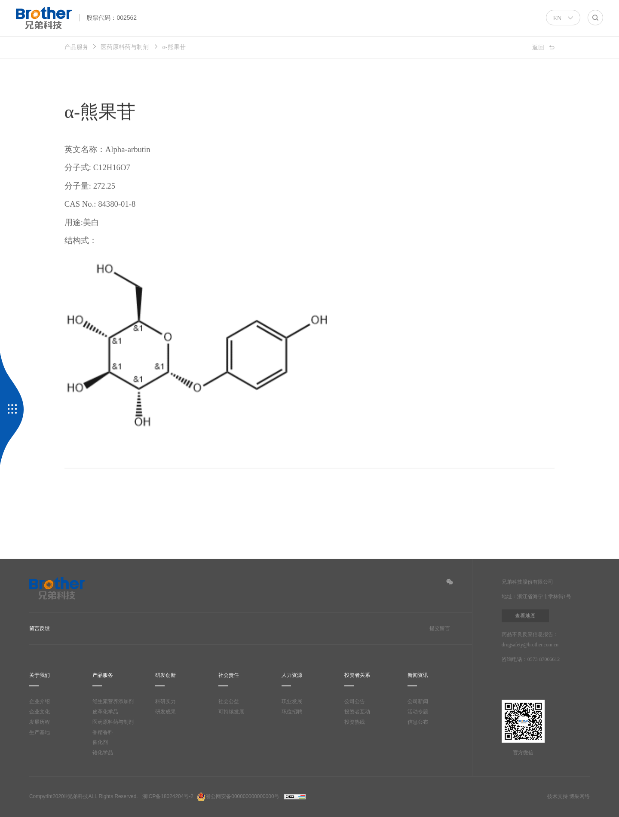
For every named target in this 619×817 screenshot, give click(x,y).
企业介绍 (39, 701)
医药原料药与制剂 (125, 47)
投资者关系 (357, 675)
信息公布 (418, 722)
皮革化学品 (105, 712)
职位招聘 (292, 712)
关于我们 (39, 675)
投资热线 (354, 722)
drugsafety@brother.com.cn (534, 645)
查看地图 (525, 615)
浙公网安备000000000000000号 (238, 796)
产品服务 (76, 47)
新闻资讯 (418, 675)
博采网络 (579, 796)
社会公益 (228, 701)
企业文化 (39, 712)
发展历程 (39, 722)
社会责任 (228, 675)
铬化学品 (102, 752)
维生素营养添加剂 (113, 701)
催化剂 (100, 742)
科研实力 (165, 701)
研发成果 (165, 712)
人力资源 (292, 675)
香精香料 (102, 732)
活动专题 (418, 712)
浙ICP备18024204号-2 (167, 796)
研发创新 (165, 675)
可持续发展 (231, 712)
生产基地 (39, 732)
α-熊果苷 (175, 47)
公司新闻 (418, 701)
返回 (538, 47)
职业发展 (292, 701)
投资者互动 (357, 712)
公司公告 (354, 701)
